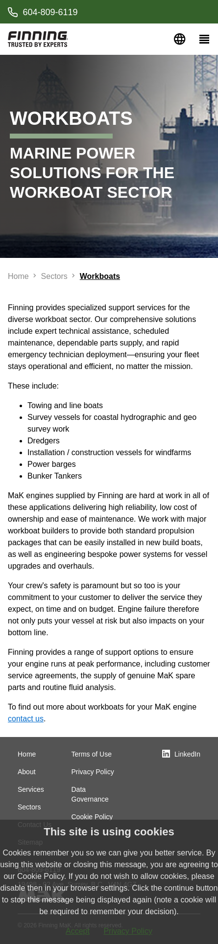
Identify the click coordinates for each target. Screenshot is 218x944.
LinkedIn (187, 754)
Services (31, 789)
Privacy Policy (93, 772)
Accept (78, 931)
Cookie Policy (92, 817)
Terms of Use (92, 754)
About (27, 772)
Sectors (29, 807)
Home (27, 754)
